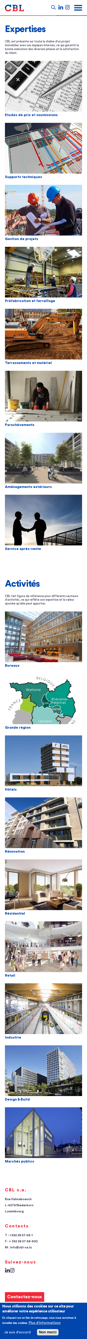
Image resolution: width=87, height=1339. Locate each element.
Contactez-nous (24, 1297)
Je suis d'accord (17, 1332)
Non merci (48, 1332)
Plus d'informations (45, 1323)
